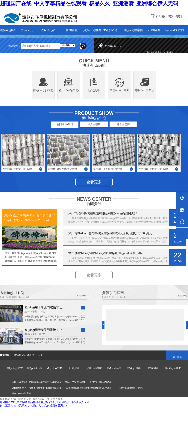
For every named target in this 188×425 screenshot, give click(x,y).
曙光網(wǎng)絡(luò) (24, 355)
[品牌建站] (106, 387)
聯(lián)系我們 (174, 30)
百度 (40, 355)
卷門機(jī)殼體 (65, 124)
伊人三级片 (6, 405)
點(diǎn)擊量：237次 (35, 334)
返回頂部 (177, 357)
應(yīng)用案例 (133, 30)
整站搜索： (14, 46)
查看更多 (94, 182)
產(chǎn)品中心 (51, 30)
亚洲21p (62, 405)
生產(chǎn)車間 (113, 30)
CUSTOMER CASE (16, 297)
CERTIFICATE (114, 297)
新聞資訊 (72, 30)
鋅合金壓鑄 (123, 124)
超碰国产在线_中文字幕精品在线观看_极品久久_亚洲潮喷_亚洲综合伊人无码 (89, 3)
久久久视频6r (49, 405)
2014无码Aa (20, 405)
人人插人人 (34, 405)
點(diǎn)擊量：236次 (35, 311)
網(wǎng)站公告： (114, 46)
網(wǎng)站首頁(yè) (10, 30)
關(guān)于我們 (30, 30)
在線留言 (154, 30)
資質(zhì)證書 (92, 30)
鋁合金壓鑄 (94, 124)
